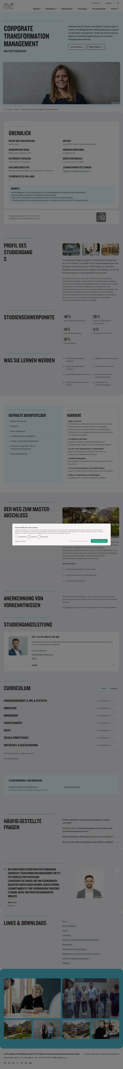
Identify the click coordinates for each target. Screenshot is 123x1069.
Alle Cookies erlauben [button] (99, 541)
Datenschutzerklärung (57, 533)
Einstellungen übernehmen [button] (79, 541)
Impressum (67, 533)
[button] (21, 541)
